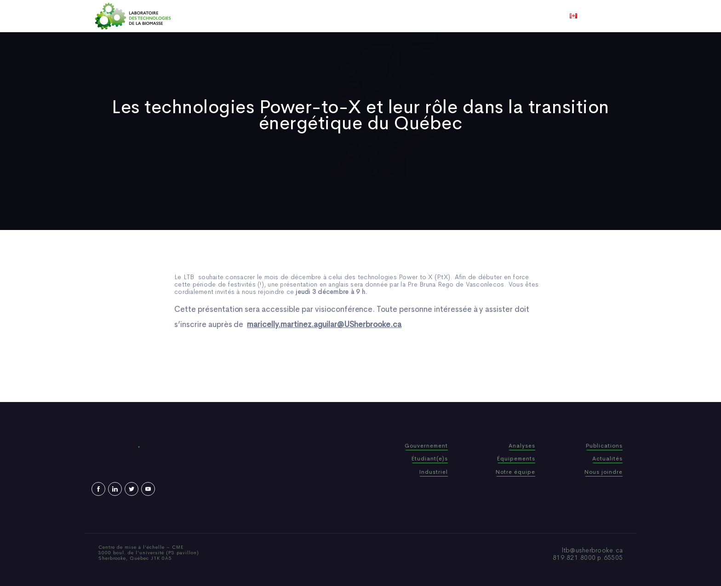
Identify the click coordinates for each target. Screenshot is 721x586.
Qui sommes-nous (288, 16)
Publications (347, 16)
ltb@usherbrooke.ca (592, 550)
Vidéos (432, 16)
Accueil (237, 16)
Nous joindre (475, 16)
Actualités (395, 16)
